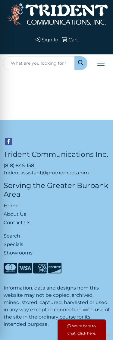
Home (11, 206)
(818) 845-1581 (20, 165)
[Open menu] (101, 63)
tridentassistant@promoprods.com (46, 173)
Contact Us (17, 222)
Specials (13, 244)
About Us (15, 214)
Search (12, 236)
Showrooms (18, 253)
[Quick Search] (39, 63)
